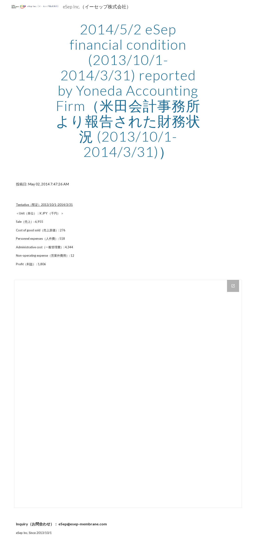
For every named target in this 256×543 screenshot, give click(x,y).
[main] (128, 90)
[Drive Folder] (128, 394)
